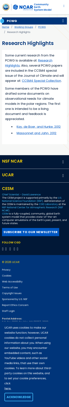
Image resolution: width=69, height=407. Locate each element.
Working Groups (23, 27)
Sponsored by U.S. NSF (14, 299)
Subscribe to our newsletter (31, 232)
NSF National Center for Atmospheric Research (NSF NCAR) (32, 209)
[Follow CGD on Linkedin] (18, 249)
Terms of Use (10, 287)
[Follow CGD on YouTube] (11, 249)
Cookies (6, 275)
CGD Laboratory (48, 204)
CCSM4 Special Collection (41, 81)
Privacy (6, 269)
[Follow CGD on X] (3, 249)
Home (5, 27)
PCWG (42, 27)
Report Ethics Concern (15, 305)
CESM (5, 213)
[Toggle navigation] (64, 6)
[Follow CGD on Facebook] (7, 249)
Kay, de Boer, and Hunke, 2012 (39, 127)
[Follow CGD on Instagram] (15, 249)
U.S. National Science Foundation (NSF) (32, 199)
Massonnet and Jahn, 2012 (36, 133)
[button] (63, 21)
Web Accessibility (12, 281)
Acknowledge (19, 397)
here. (7, 388)
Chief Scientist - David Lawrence (21, 194)
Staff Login (8, 311)
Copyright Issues (12, 293)
